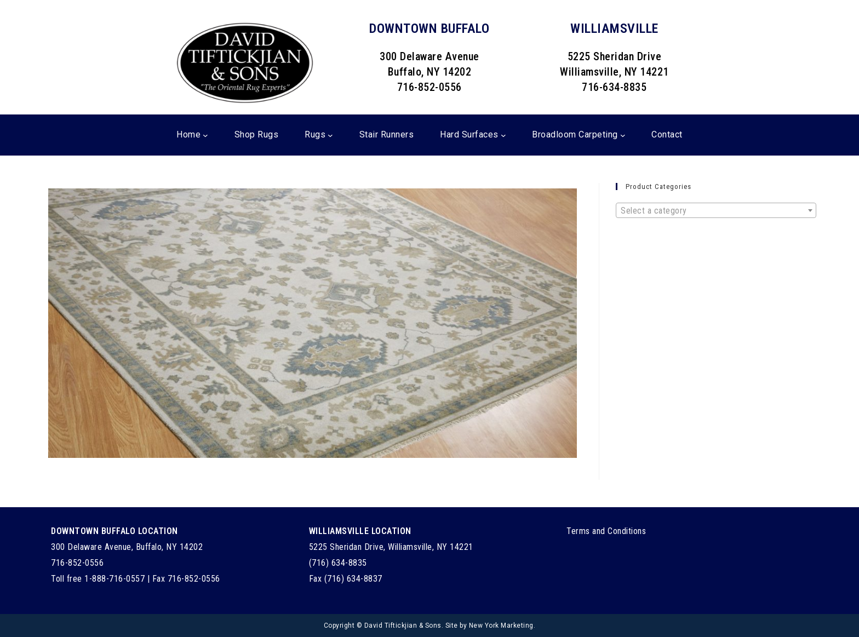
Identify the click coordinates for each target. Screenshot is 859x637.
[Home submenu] (205, 135)
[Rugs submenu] (330, 135)
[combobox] (716, 210)
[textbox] (715, 211)
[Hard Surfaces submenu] (503, 135)
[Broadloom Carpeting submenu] (623, 135)
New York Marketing (501, 625)
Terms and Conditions (606, 531)
